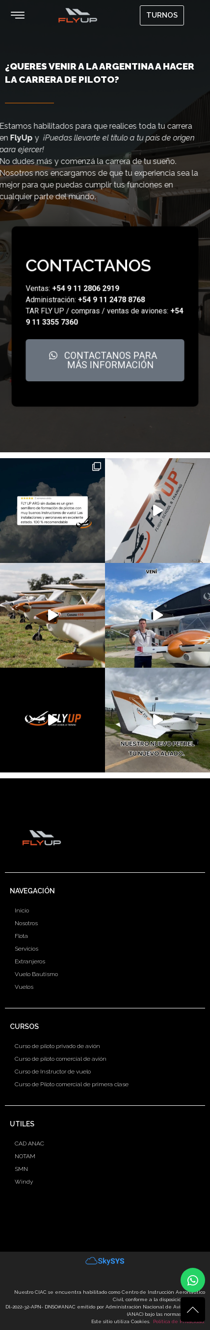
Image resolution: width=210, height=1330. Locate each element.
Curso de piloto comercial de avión (60, 1058)
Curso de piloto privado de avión (57, 1046)
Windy (24, 1181)
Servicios (26, 948)
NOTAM (25, 1156)
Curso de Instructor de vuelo (53, 1071)
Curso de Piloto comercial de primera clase (72, 1084)
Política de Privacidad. (179, 1321)
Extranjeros (30, 961)
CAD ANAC (29, 1143)
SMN (21, 1169)
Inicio (22, 910)
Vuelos (24, 986)
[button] (17, 15)
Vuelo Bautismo (36, 974)
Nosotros (26, 923)
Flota (21, 936)
